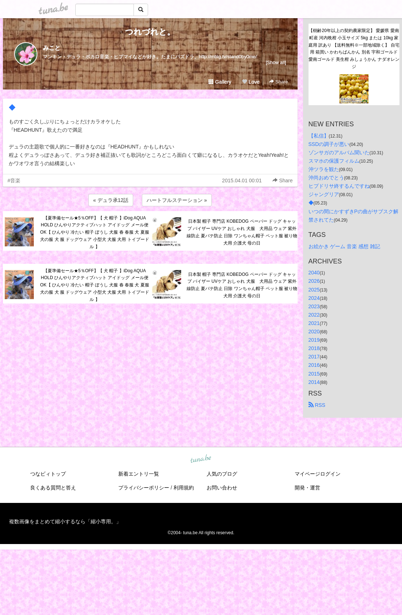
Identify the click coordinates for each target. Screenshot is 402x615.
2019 (314, 340)
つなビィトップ (48, 474)
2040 (314, 272)
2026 (314, 281)
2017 (314, 357)
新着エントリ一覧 (138, 474)
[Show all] (276, 62)
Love (250, 82)
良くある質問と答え (53, 488)
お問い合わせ (222, 488)
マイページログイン (318, 474)
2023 (314, 306)
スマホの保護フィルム (334, 161)
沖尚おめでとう (326, 177)
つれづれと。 (150, 31)
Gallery (219, 82)
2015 (314, 374)
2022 (314, 315)
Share (278, 81)
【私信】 (319, 136)
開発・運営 (307, 488)
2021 (314, 323)
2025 (314, 290)
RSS (317, 405)
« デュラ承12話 (110, 200)
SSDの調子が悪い (329, 144)
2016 (314, 365)
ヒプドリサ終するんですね (339, 186)
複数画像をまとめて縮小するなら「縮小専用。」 (65, 521)
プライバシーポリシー (143, 488)
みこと (51, 48)
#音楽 (14, 180)
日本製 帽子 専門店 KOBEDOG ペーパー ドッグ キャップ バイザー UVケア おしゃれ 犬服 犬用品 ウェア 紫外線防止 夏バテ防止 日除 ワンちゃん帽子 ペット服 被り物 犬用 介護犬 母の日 (242, 232)
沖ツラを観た (324, 169)
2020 (314, 331)
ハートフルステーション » (177, 200)
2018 (314, 348)
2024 (314, 298)
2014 (314, 382)
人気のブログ (222, 474)
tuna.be (201, 458)
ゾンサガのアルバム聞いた (339, 152)
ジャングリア (324, 194)
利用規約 (184, 488)
